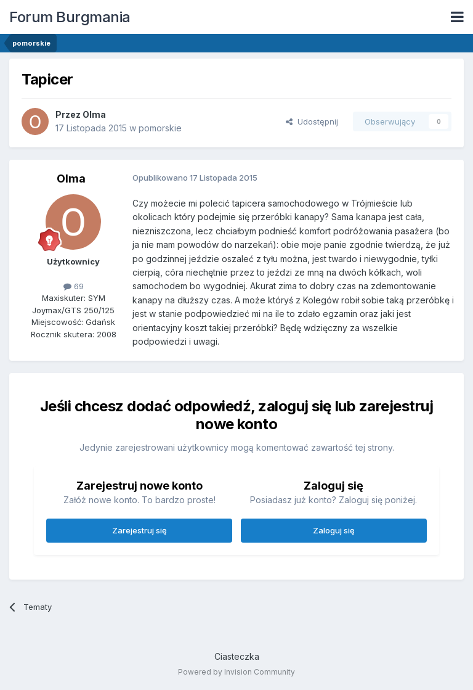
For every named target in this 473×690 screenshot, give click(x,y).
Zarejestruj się (139, 530)
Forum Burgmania (70, 17)
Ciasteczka (236, 656)
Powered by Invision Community (236, 671)
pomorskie (160, 128)
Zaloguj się (334, 530)
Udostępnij (312, 121)
